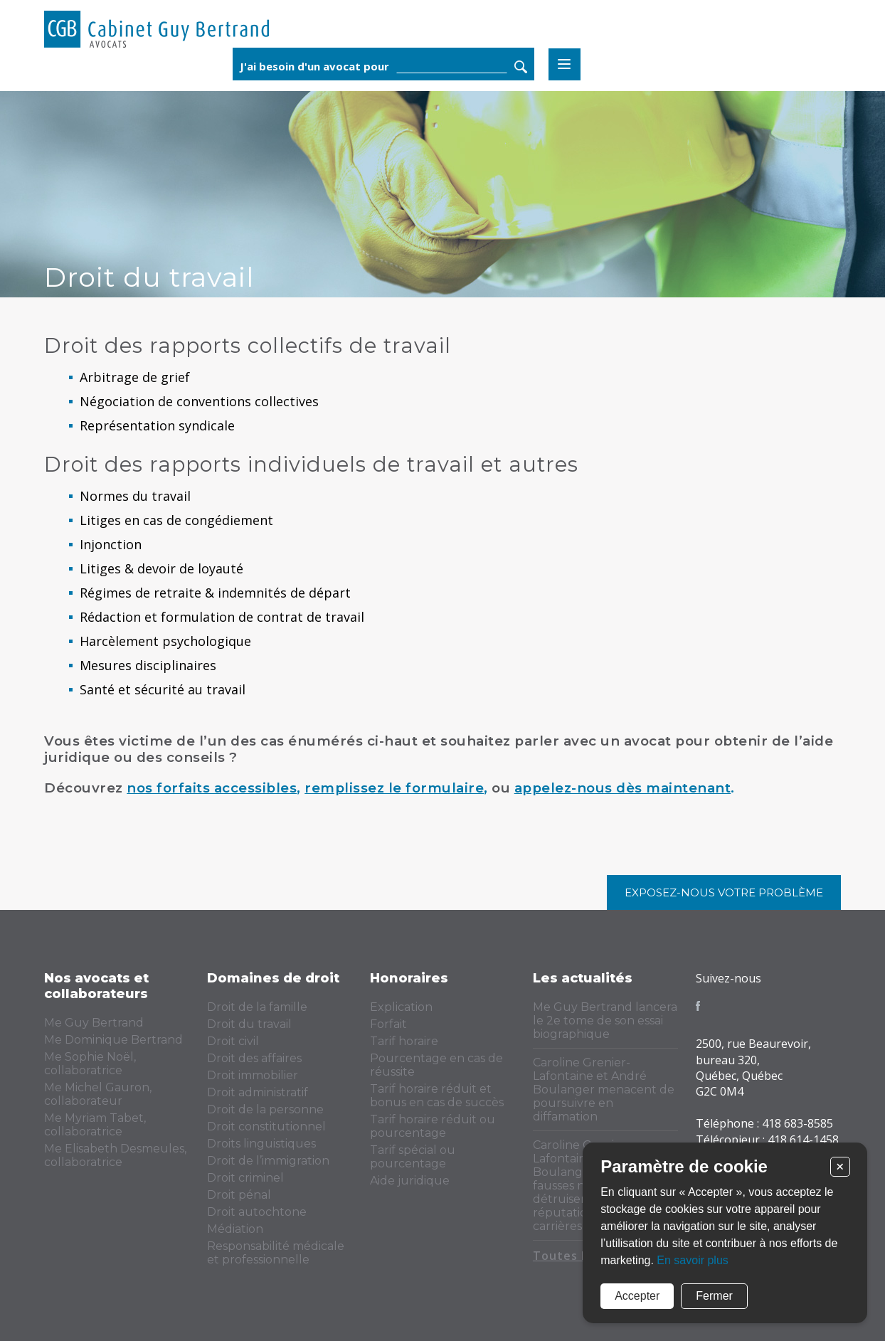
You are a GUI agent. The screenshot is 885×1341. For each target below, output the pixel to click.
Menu (825, 32)
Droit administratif (257, 1092)
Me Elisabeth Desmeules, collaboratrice (115, 1155)
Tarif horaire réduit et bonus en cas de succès (437, 1095)
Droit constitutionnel (266, 1126)
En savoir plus (692, 1260)
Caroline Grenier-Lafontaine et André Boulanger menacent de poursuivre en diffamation (603, 1089)
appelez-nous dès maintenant (622, 788)
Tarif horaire (404, 1041)
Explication (401, 1007)
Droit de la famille (257, 1007)
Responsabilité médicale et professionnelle (275, 1252)
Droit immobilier (252, 1075)
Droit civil (233, 1041)
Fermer (714, 1296)
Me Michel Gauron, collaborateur (98, 1094)
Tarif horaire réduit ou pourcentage (432, 1126)
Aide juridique (410, 1180)
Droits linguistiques (261, 1143)
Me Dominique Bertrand (113, 1039)
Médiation (235, 1229)
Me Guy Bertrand (94, 1022)
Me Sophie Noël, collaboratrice (90, 1063)
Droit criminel (245, 1177)
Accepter (637, 1296)
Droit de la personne (265, 1109)
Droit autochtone (257, 1212)
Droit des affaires (254, 1058)
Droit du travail (249, 1024)
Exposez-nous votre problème (724, 892)
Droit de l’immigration (268, 1160)
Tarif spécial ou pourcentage (412, 1156)
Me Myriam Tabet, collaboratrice (95, 1124)
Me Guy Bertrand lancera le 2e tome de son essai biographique (605, 1020)
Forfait (388, 1024)
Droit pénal (239, 1195)
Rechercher (781, 34)
